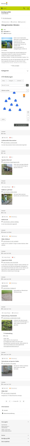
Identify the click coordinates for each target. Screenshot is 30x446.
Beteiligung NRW (6, 12)
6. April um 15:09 (7, 354)
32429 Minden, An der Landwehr (10, 241)
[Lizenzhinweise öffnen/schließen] (28, 120)
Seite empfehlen (5, 441)
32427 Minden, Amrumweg (9, 363)
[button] (15, 70)
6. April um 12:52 (7, 384)
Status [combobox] (3, 80)
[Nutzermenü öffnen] (28, 8)
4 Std (4, 183)
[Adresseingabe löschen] (27, 90)
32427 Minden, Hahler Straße (10, 192)
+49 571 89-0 (7, 429)
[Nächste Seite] (20, 401)
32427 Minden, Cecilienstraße (10, 142)
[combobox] (13, 90)
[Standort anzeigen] (28, 112)
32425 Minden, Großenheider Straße (11, 318)
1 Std (4, 153)
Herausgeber (4, 422)
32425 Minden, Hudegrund (9, 288)
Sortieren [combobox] (19, 80)
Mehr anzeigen (15, 65)
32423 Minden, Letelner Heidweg (11, 221)
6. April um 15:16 (7, 309)
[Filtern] (15, 85)
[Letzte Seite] (23, 401)
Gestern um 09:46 (7, 232)
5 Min (4, 133)
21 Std (4, 212)
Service (3, 435)
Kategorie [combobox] (11, 80)
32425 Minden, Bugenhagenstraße (11, 162)
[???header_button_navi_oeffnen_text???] (3, 8)
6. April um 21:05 (7, 279)
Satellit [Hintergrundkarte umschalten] (3, 119)
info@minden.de (7, 431)
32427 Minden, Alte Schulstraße (10, 262)
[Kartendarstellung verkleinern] (28, 117)
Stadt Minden (4, 424)
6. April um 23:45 (7, 253)
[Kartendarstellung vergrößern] (28, 115)
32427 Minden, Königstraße (9, 393)
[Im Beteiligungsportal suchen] (24, 8)
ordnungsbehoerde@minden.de (11, 346)
